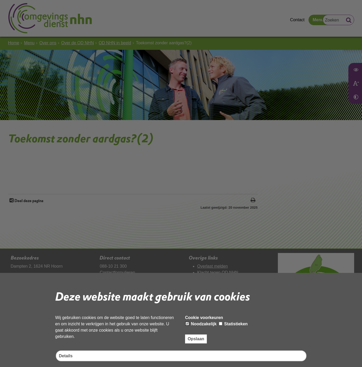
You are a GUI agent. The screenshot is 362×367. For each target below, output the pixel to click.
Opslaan (196, 339)
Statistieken (233, 324)
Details (66, 356)
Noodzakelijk (201, 324)
